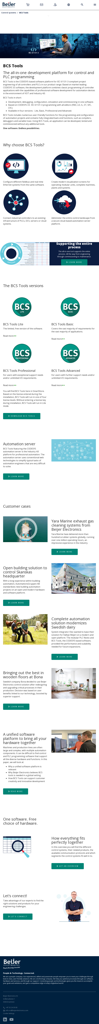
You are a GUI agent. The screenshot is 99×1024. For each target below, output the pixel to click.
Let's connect (17, 916)
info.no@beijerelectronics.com (17, 1010)
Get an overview (68, 866)
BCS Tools (23, 12)
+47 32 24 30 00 (11, 1007)
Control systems (8, 12)
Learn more (74, 262)
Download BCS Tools (21, 416)
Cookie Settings (8, 1013)
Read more (73, 322)
